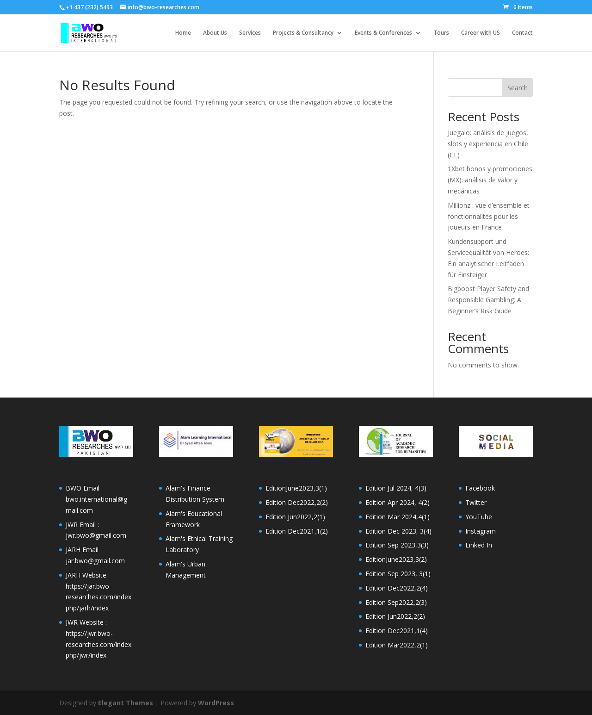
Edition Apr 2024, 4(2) (397, 502)
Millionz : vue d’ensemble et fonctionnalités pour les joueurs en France (489, 216)
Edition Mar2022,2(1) (396, 644)
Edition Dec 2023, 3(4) (398, 531)
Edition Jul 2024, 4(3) (395, 488)
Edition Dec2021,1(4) (396, 630)
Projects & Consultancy (303, 33)
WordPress (216, 702)
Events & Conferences (383, 33)
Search (517, 87)
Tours (441, 33)
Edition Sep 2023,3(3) (397, 545)
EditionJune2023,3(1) (296, 488)
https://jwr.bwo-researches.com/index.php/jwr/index (99, 644)
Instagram (480, 531)
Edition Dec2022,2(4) (396, 588)
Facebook (480, 488)
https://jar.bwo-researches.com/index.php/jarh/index (99, 597)
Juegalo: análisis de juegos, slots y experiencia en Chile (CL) (488, 143)
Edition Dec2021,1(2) (296, 531)
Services (250, 33)
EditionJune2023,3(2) (396, 559)
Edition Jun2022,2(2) (395, 616)
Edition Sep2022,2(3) (396, 602)
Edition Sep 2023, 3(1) (398, 573)
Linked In (478, 545)
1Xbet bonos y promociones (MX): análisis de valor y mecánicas (490, 179)
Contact (522, 33)
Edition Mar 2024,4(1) (397, 516)
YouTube (478, 516)
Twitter (476, 502)
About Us (215, 33)
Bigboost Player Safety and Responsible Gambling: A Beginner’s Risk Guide (488, 299)
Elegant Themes (125, 702)
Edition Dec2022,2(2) (296, 502)
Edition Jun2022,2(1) (295, 516)
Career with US (480, 33)
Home (183, 33)
